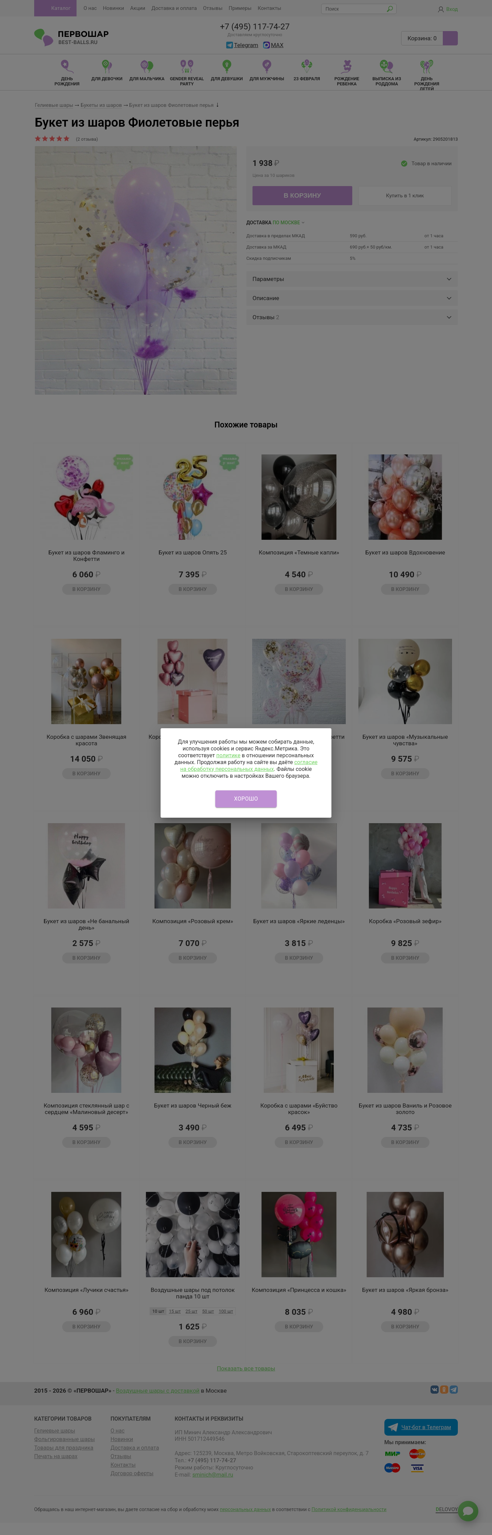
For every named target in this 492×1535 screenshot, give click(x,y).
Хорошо (246, 798)
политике (228, 755)
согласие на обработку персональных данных (248, 765)
